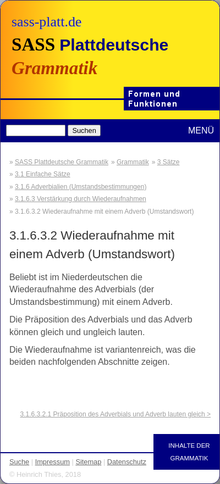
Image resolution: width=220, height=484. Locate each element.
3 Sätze (168, 162)
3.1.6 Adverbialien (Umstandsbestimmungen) (80, 187)
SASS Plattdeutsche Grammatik (61, 162)
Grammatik (133, 162)
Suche (19, 462)
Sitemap (88, 462)
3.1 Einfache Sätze (42, 174)
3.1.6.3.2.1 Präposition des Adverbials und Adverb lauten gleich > (115, 414)
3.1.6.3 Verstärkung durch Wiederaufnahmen (80, 199)
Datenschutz (126, 462)
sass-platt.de (46, 22)
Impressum (52, 462)
